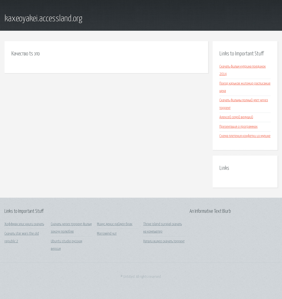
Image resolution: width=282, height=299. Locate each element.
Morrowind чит (107, 234)
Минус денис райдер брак (114, 224)
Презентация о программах (238, 127)
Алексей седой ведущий (236, 117)
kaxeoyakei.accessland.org (43, 18)
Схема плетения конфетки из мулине (244, 136)
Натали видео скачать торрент (164, 241)
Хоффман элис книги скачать (24, 224)
